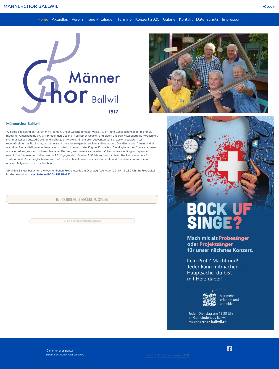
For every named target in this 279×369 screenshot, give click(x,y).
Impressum (232, 19)
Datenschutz (207, 19)
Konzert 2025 (147, 19)
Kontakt (186, 19)
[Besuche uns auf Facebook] (229, 349)
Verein (77, 19)
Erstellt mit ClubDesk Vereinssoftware (65, 354)
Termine (124, 19)
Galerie (169, 19)
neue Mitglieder (100, 19)
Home (43, 19)
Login (269, 7)
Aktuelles (60, 19)
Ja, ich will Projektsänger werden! (82, 221)
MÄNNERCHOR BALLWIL (31, 6)
